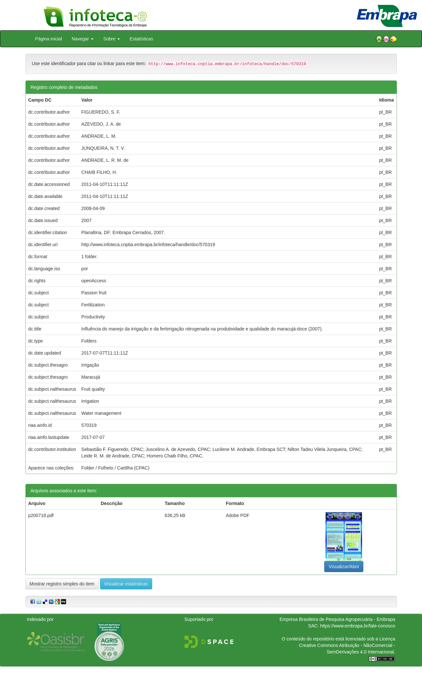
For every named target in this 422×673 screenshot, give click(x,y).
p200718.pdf (41, 515)
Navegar (83, 38)
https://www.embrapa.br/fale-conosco (357, 625)
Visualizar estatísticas (126, 583)
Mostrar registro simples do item (62, 583)
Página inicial (48, 38)
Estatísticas (141, 38)
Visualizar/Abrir (343, 566)
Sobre (111, 38)
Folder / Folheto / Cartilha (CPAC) (115, 467)
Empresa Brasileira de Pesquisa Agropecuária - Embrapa (337, 619)
